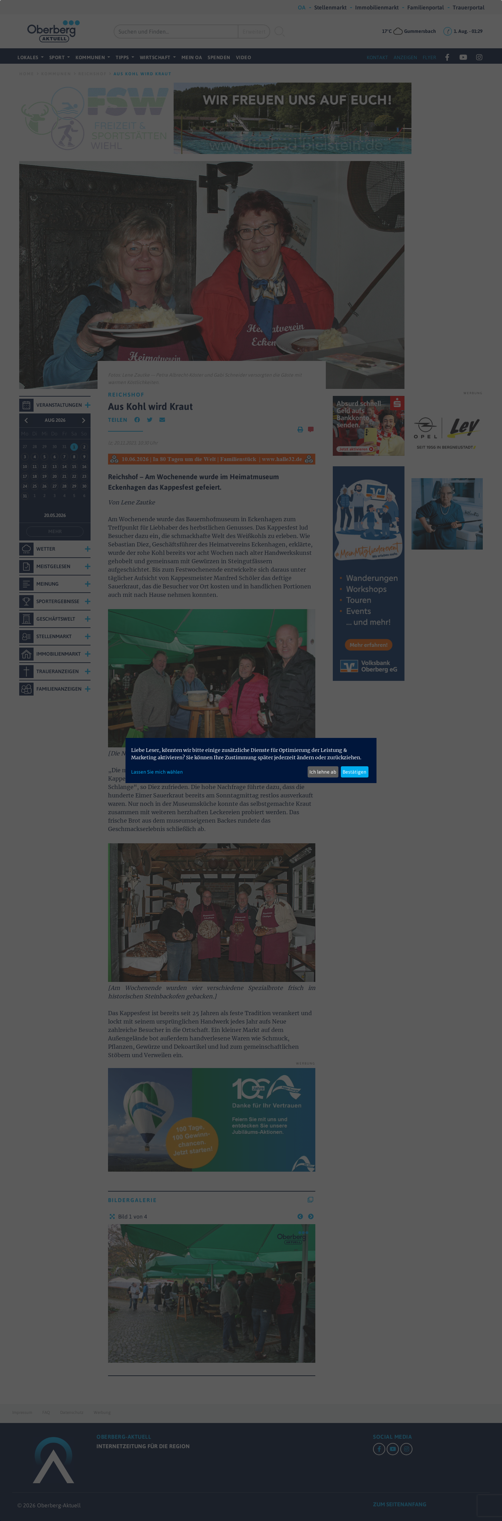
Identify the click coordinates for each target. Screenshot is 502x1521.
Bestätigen (354, 772)
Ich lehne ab (322, 772)
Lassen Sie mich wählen (157, 772)
